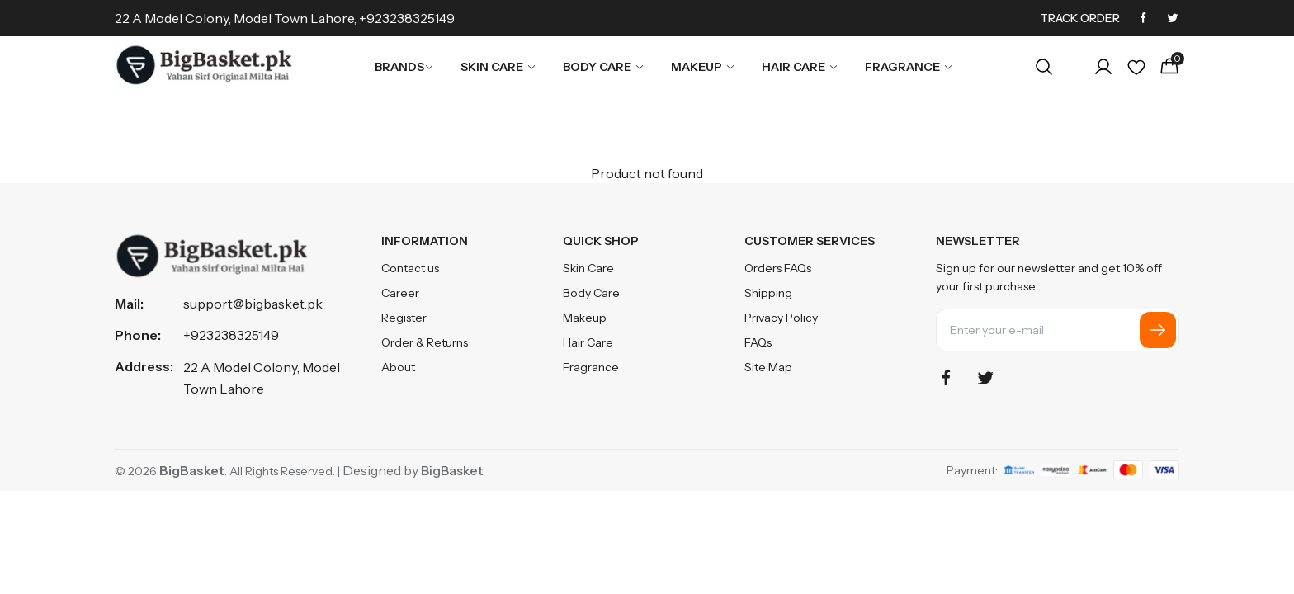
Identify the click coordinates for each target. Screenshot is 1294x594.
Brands (404, 66)
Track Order (1080, 18)
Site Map (768, 367)
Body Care (604, 66)
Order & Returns (424, 342)
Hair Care (800, 66)
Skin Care (498, 66)
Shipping (768, 292)
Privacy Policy (781, 317)
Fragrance (909, 66)
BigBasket (452, 470)
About (398, 367)
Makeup (703, 66)
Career (400, 292)
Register (404, 317)
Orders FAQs (777, 268)
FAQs (758, 342)
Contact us (410, 268)
